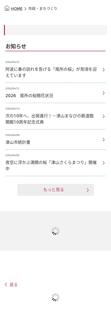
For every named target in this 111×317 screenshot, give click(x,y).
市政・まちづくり (42, 8)
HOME (17, 8)
